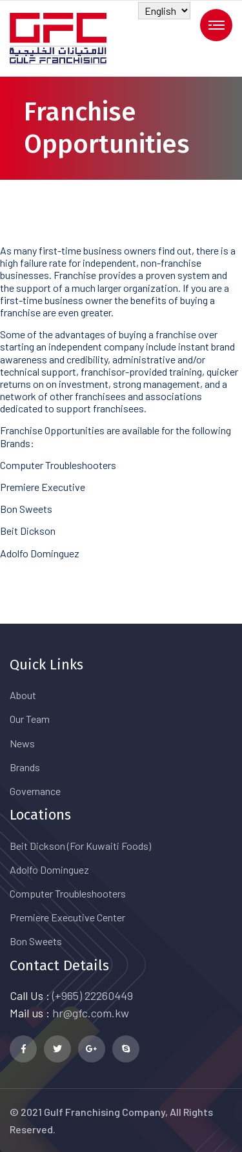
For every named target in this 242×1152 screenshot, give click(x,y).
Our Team (30, 719)
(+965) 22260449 (92, 995)
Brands (25, 767)
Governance (35, 791)
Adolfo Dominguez (49, 869)
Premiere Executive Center (67, 917)
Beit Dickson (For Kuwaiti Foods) (80, 846)
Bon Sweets (36, 941)
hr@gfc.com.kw (90, 1013)
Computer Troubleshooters (68, 893)
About (23, 695)
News (22, 743)
